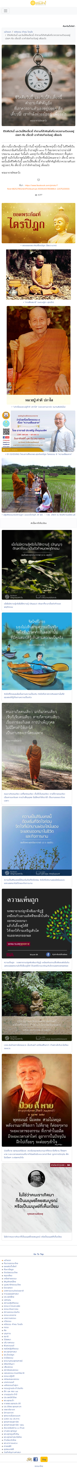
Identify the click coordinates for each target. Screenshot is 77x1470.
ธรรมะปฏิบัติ (9, 1376)
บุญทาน (7, 1333)
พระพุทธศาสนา (10, 1351)
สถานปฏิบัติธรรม (11, 1302)
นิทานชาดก (9, 1412)
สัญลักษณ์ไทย (10, 1281)
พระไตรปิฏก (9, 1354)
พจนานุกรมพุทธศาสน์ (13, 1360)
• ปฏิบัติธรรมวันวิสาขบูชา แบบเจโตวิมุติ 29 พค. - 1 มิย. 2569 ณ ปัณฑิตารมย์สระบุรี (38, 514)
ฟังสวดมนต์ (9, 1345)
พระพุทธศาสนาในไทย (13, 1437)
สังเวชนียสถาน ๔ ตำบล (14, 1427)
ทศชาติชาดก (9, 1409)
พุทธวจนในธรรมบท (12, 1415)
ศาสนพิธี (7, 1446)
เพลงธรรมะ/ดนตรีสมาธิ (14, 1373)
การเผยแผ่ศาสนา (11, 1293)
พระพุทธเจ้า (9, 1400)
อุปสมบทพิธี (9, 1449)
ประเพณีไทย (9, 1296)
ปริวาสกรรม (9, 1342)
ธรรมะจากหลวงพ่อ (12, 1305)
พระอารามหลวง (10, 1443)
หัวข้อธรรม (8, 1357)
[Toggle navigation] (5, 11)
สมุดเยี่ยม (8, 1275)
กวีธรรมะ (8, 1321)
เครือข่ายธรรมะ (10, 1278)
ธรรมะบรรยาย (10, 1315)
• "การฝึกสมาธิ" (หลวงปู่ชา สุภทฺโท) (38, 302)
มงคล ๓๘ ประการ (11, 1418)
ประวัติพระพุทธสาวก (12, 1406)
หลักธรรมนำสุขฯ (11, 1385)
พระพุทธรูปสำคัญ (11, 1433)
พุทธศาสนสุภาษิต (11, 1421)
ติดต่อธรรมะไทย (11, 1272)
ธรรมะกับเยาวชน (11, 1309)
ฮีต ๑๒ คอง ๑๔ (11, 1391)
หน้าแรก (7, 31)
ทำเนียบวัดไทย (10, 1440)
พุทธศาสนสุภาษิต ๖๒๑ (14, 1424)
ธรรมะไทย (39, 1466)
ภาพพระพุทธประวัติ (12, 1403)
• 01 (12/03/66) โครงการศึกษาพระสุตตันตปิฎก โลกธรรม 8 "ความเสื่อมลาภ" (38, 454)
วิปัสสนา (7, 1339)
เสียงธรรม (8, 1366)
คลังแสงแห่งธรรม (11, 1379)
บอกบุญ (7, 1299)
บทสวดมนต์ (9, 1382)
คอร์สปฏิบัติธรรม (11, 1348)
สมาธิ (6, 1336)
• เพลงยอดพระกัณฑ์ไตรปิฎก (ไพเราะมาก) (39, 245)
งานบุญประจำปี (10, 1394)
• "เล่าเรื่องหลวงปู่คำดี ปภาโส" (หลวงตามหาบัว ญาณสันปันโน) (38, 406)
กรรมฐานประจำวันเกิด (13, 1388)
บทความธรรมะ (10, 1318)
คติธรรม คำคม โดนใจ (23, 31)
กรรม (6, 1327)
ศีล (5, 1330)
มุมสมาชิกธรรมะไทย (12, 1284)
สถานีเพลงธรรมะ (11, 1369)
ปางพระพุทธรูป (10, 1430)
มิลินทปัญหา (9, 1363)
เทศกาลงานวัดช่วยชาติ (14, 1290)
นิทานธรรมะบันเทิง (11, 1312)
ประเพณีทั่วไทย (10, 1397)
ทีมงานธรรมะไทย (11, 1263)
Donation (8, 1287)
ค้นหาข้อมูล (9, 1269)
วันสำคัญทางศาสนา (12, 1452)
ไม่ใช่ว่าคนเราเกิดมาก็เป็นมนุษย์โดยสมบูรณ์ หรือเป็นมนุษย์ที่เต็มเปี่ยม (33, 1236)
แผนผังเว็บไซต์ (10, 1266)
